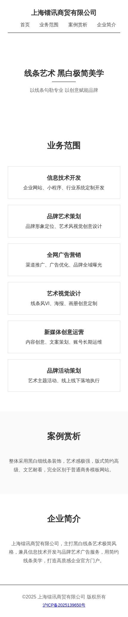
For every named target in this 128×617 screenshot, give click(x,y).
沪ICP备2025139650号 (64, 605)
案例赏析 (77, 24)
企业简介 (106, 24)
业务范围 (48, 24)
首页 (25, 24)
